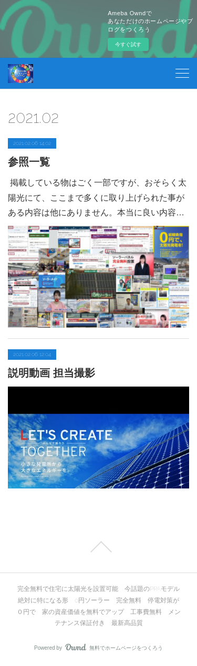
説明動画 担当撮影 (51, 373)
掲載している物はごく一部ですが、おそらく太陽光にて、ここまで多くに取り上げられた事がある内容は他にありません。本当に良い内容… (97, 197)
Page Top (98, 547)
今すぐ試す (128, 44)
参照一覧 (29, 162)
